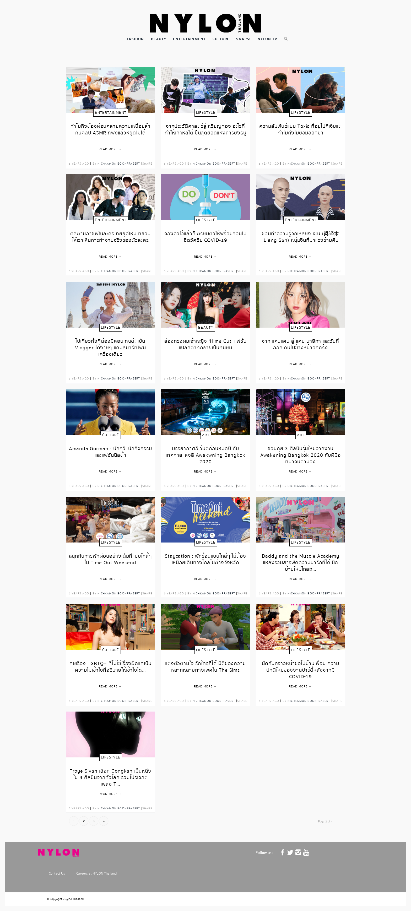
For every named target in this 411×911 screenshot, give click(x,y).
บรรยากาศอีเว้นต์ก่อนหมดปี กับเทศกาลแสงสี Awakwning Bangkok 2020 (206, 453)
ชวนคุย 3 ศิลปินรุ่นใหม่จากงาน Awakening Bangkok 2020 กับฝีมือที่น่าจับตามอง (300, 453)
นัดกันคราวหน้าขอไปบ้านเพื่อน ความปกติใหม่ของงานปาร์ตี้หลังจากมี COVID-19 (300, 667)
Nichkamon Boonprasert (119, 163)
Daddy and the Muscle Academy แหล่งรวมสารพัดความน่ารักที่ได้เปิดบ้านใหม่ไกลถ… (300, 560)
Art (205, 435)
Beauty (205, 327)
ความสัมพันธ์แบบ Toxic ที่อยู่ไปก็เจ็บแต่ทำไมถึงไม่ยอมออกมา (300, 130)
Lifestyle (206, 113)
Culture (110, 435)
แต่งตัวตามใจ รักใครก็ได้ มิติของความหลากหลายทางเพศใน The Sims (205, 667)
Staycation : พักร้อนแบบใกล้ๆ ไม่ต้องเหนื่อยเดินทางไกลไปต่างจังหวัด (205, 560)
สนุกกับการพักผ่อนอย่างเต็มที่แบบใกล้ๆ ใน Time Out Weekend (110, 560)
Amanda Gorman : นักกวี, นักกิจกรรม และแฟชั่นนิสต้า (110, 452)
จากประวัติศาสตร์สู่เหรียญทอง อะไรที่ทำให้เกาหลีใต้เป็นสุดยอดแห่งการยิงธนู (205, 130)
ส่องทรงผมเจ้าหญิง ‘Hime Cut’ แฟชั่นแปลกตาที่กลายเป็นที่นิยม (205, 345)
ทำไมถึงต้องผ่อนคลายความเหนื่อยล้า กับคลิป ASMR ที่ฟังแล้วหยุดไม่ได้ (110, 130)
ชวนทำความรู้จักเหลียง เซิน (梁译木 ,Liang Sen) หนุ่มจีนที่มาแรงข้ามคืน (300, 237)
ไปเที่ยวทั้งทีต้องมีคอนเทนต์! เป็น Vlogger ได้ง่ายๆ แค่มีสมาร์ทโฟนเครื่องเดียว (110, 345)
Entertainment (110, 113)
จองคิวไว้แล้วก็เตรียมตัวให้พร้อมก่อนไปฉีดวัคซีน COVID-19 (205, 237)
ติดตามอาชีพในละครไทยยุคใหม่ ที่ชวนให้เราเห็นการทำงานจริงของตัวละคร (110, 237)
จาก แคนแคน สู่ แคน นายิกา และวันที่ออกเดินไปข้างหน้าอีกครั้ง (300, 345)
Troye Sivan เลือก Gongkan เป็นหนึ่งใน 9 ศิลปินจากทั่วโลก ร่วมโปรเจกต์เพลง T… (110, 775)
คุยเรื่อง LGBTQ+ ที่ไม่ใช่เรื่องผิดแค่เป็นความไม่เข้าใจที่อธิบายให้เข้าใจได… (110, 667)
